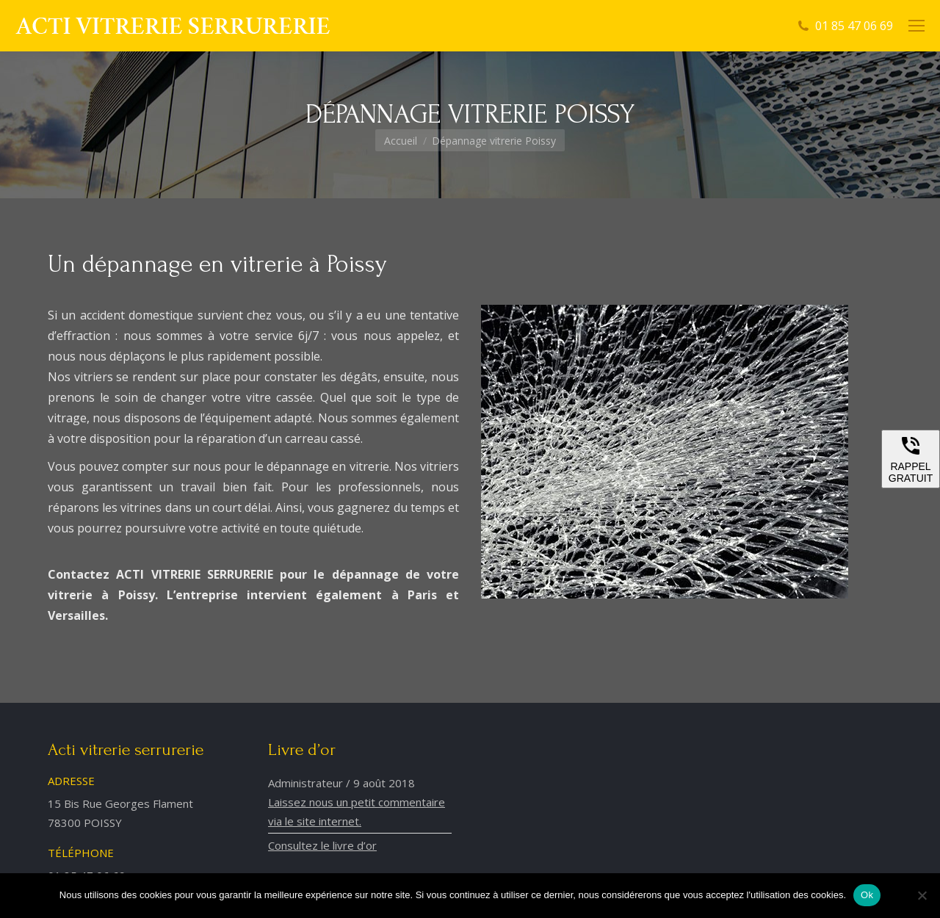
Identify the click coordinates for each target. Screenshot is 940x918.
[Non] (921, 895)
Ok (867, 894)
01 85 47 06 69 (854, 25)
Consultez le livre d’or (322, 845)
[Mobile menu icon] (916, 26)
